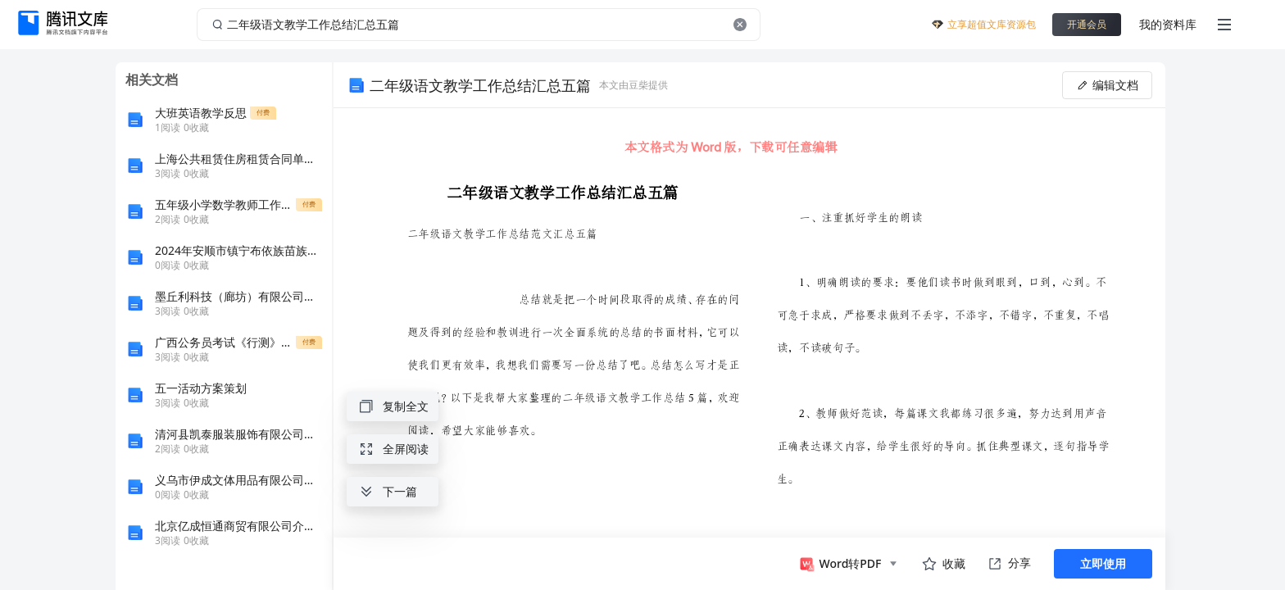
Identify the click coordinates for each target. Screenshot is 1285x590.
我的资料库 (1167, 24)
